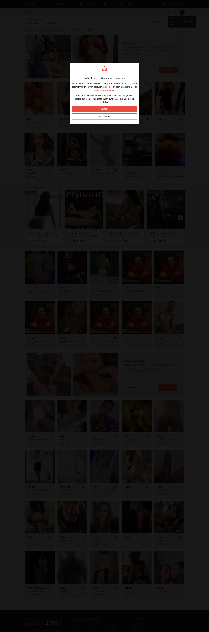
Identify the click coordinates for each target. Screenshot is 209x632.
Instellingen (104, 116)
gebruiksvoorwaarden (104, 90)
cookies (109, 86)
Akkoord (105, 109)
